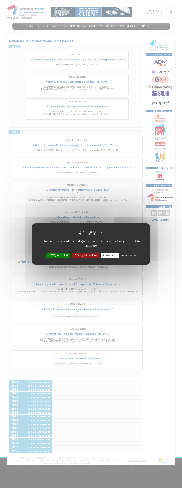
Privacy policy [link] (128, 255)
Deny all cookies (85, 255)
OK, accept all (58, 255)
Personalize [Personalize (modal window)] (110, 255)
